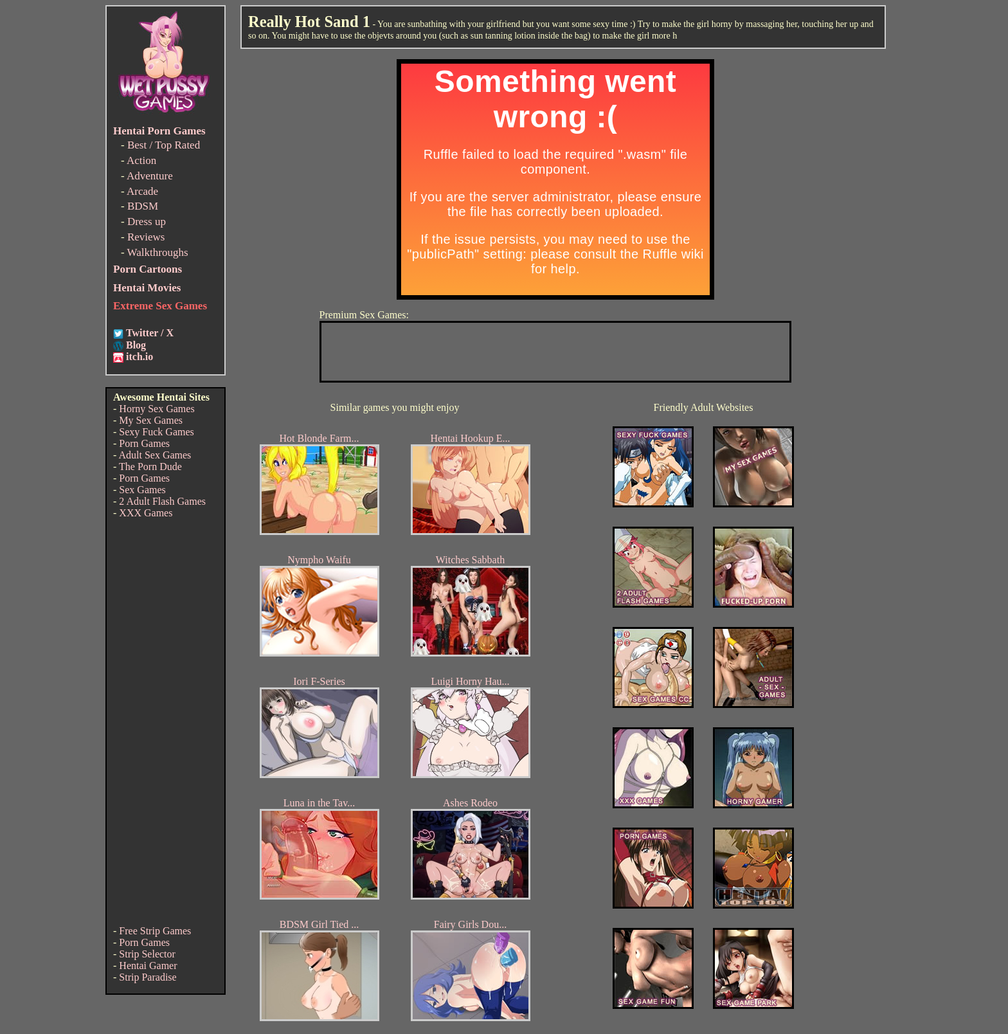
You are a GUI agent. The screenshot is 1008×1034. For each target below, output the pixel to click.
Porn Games (144, 443)
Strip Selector (147, 953)
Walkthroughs (157, 252)
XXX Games (145, 512)
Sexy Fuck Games (156, 431)
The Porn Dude (150, 466)
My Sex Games (151, 420)
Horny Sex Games (156, 408)
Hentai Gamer (148, 965)
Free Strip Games (155, 930)
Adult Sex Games (154, 454)
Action (141, 160)
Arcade (142, 191)
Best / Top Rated (163, 145)
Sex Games (142, 489)
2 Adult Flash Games (162, 501)
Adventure (150, 176)
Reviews (146, 237)
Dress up (146, 221)
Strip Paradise (147, 977)
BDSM (142, 206)
